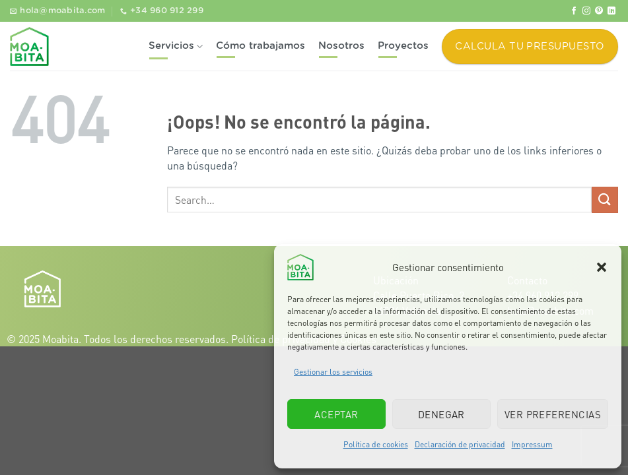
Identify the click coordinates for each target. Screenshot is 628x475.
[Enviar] (605, 199)
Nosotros (341, 46)
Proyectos (403, 46)
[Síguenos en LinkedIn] (611, 11)
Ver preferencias (553, 414)
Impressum (532, 444)
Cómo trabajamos (260, 46)
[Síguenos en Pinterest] (599, 11)
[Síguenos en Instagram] (586, 11)
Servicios (176, 46)
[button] (601, 267)
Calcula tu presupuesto (529, 46)
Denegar (441, 414)
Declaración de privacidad (460, 444)
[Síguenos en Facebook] (574, 11)
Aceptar (336, 414)
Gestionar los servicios (333, 372)
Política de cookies (375, 444)
